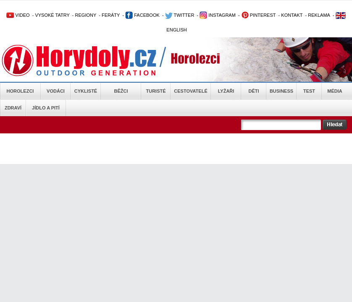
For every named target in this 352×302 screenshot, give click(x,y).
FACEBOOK (142, 15)
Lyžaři (226, 91)
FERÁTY (111, 15)
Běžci (121, 91)
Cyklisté (85, 91)
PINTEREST (258, 15)
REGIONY (86, 15)
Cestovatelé (190, 91)
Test (309, 91)
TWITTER (179, 15)
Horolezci (20, 91)
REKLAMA (319, 15)
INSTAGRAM (218, 15)
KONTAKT (291, 15)
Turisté (155, 91)
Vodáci (56, 91)
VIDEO (17, 15)
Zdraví (13, 107)
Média (334, 91)
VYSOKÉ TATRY (52, 15)
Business (281, 91)
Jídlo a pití (46, 107)
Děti (253, 91)
